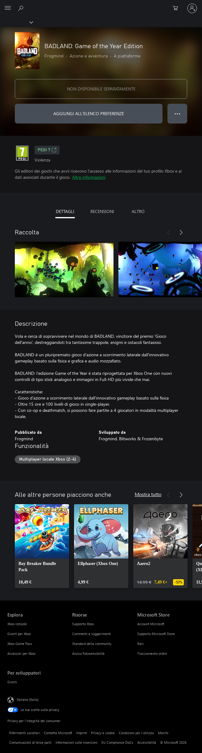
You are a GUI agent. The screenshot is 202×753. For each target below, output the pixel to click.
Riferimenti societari (24, 733)
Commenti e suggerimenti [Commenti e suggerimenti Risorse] (91, 634)
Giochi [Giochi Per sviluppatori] (12, 682)
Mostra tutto (148, 494)
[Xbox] (16, 22)
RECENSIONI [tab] (102, 211)
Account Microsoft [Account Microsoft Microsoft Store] (150, 624)
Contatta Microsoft (58, 733)
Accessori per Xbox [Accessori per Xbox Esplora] (21, 653)
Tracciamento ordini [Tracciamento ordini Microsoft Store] (152, 653)
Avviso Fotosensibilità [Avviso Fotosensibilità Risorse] (88, 653)
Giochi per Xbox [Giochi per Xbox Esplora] (19, 634)
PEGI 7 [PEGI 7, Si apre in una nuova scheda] (47, 150)
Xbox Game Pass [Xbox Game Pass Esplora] (19, 644)
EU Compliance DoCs (117, 742)
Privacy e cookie (103, 733)
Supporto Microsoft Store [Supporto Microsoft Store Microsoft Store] (156, 634)
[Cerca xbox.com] (21, 8)
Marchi (163, 733)
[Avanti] (181, 232)
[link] (42, 546)
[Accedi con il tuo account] (192, 8)
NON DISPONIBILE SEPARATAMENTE (101, 89)
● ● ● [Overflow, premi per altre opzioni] (177, 113)
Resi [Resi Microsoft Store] (140, 644)
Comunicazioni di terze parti (30, 742)
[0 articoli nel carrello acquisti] (177, 8)
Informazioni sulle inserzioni (76, 742)
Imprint (81, 733)
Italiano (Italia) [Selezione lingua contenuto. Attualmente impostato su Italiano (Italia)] (28, 699)
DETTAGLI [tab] (65, 211)
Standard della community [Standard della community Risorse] (91, 644)
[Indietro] (169, 232)
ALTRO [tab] (138, 211)
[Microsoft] (101, 4)
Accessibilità (146, 742)
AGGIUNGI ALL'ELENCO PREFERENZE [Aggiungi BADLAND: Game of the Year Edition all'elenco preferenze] (88, 113)
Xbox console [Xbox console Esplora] (17, 624)
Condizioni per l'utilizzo (136, 733)
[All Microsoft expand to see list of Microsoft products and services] (7, 8)
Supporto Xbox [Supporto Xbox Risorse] (83, 624)
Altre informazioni (88, 177)
